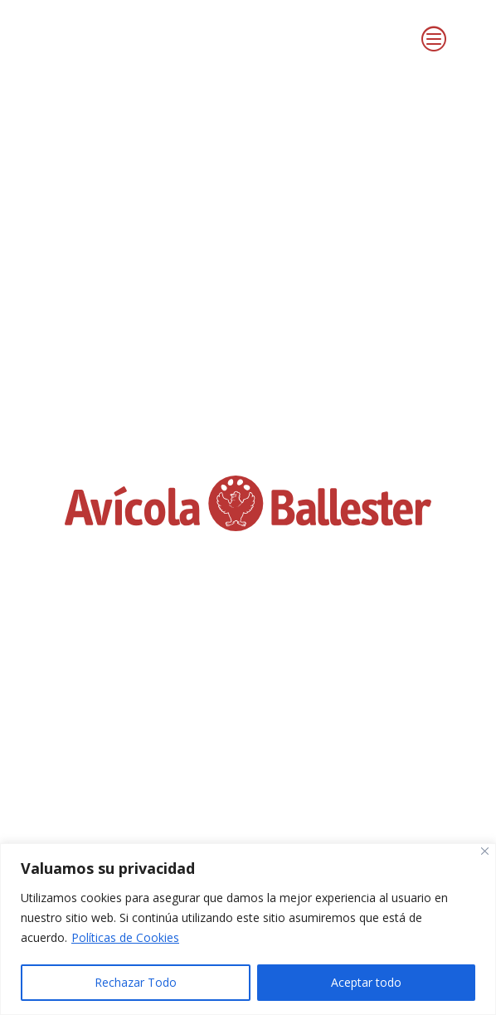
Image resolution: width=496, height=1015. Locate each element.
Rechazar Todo (136, 982)
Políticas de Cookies (125, 937)
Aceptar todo (366, 982)
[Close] (485, 851)
